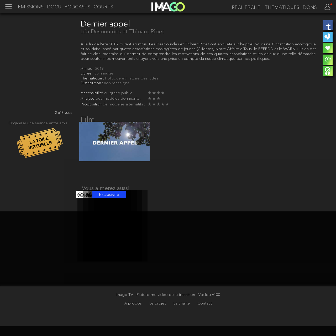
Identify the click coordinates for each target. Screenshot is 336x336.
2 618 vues (63, 113)
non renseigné (117, 83)
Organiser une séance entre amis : (38, 123)
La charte (182, 314)
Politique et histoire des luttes (131, 78)
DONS (310, 7)
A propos (133, 314)
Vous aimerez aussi (105, 193)
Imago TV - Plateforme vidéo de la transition (156, 305)
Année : (88, 69)
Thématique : (93, 78)
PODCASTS (77, 7)
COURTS (103, 7)
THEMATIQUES (282, 7)
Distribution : (92, 83)
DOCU (54, 7)
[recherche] (245, 7)
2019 (99, 69)
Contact (204, 314)
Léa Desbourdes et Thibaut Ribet (122, 32)
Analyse (88, 99)
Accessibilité (92, 93)
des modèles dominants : (118, 99)
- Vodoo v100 (208, 305)
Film (88, 120)
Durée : (87, 73)
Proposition (92, 104)
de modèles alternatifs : (124, 104)
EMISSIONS (31, 7)
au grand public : (119, 93)
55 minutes (104, 73)
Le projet (158, 314)
